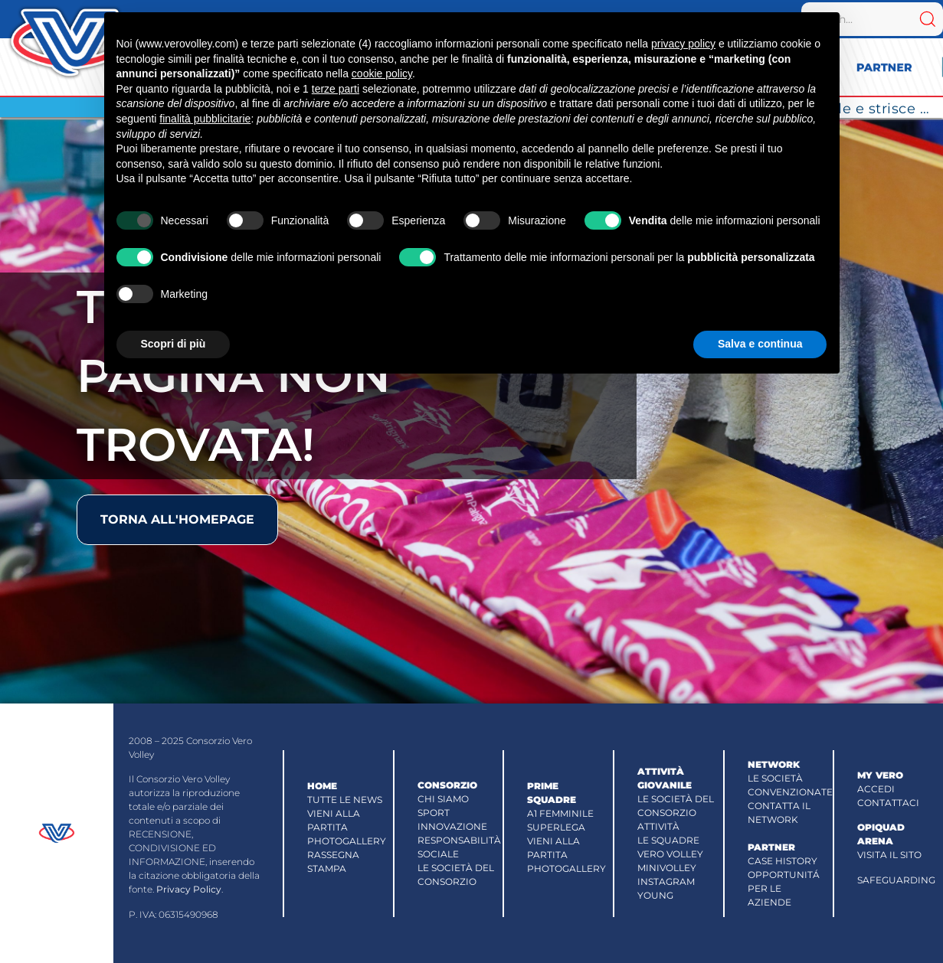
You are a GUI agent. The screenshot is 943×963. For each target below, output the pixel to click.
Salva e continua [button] (760, 344)
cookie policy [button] (382, 73)
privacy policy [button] (683, 44)
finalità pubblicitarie (204, 119)
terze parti (335, 89)
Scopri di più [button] (173, 344)
